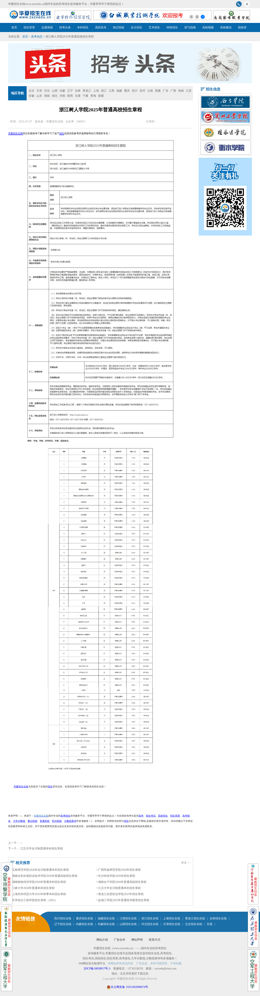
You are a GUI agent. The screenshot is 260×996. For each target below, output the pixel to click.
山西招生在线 (128, 924)
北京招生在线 (193, 924)
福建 (119, 90)
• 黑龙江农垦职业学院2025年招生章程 (120, 894)
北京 (31, 90)
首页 (14, 27)
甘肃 (78, 95)
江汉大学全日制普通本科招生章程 (41, 848)
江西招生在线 (128, 918)
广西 (173, 90)
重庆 (127, 90)
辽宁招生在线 (62, 924)
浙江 (104, 90)
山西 (54, 90)
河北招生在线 (149, 924)
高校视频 (208, 27)
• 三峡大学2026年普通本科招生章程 (32, 888)
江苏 (189, 90)
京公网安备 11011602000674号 (129, 986)
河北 (47, 90)
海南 (181, 90)
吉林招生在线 (218, 918)
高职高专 (100, 27)
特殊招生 (172, 27)
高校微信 (226, 27)
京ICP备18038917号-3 (97, 968)
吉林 (78, 90)
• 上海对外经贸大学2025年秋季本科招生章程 (38, 894)
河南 (62, 95)
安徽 (31, 95)
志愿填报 (47, 27)
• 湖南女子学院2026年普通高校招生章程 (121, 881)
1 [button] (191, 16)
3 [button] (202, 16)
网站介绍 (102, 939)
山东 (39, 95)
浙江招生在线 (149, 918)
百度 (209, 924)
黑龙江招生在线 (195, 918)
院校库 (242, 27)
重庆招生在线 (84, 918)
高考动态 (36, 36)
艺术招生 (154, 27)
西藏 (158, 90)
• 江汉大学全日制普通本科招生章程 (118, 888)
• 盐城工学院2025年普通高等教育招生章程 (122, 900)
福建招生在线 (106, 918)
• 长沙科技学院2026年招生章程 (115, 875)
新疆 (101, 95)
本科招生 (83, 27)
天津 (39, 90)
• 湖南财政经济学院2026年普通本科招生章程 (38, 881)
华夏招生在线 (54, 121)
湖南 (47, 95)
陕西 (70, 95)
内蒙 (62, 90)
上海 (96, 90)
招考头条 (65, 27)
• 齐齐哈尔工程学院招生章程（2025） (33, 900)
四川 (135, 90)
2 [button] (197, 16)
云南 (150, 90)
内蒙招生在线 (84, 924)
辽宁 (70, 90)
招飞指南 (190, 27)
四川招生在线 (62, 918)
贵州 (142, 90)
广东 (165, 90)
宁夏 (85, 95)
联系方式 (154, 939)
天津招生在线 (171, 924)
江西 (111, 90)
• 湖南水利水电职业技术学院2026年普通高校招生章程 (43, 875)
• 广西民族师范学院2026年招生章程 (118, 869)
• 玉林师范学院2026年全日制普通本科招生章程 (39, 869)
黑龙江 (87, 90)
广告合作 (119, 939)
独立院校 (118, 27)
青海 (93, 95)
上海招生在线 (171, 918)
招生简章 (29, 27)
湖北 (54, 95)
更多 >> (186, 862)
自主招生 (136, 27)
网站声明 (137, 939)
